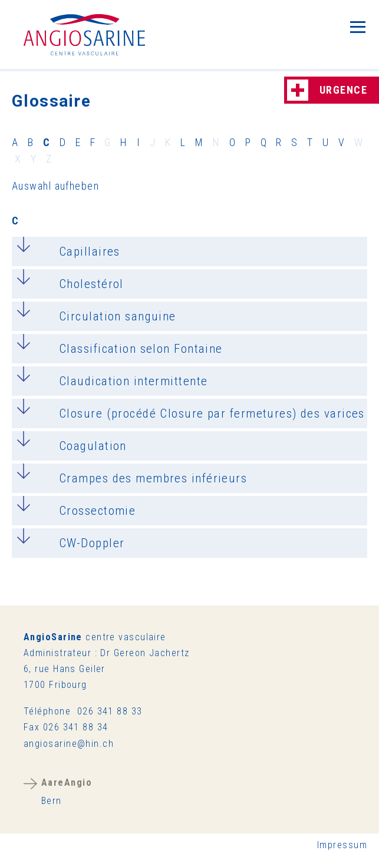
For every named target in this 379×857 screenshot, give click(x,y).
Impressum (342, 845)
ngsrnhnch (69, 743)
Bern (66, 791)
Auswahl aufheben (55, 186)
